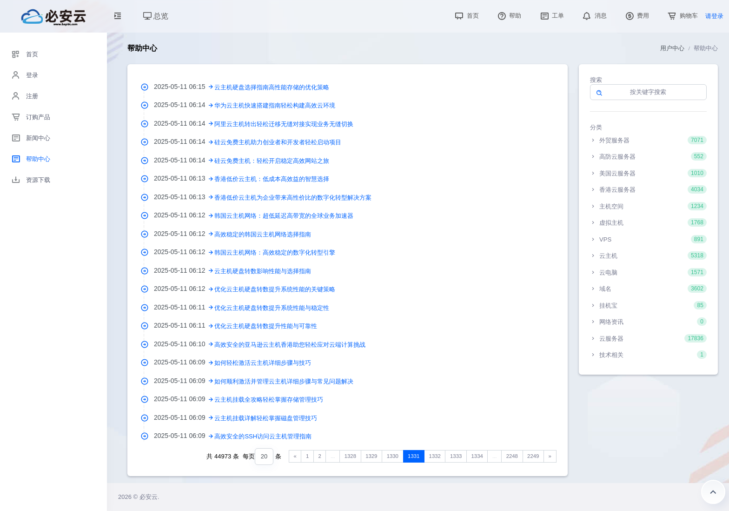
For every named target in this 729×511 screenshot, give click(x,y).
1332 (435, 456)
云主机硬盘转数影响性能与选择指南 (262, 271)
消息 (594, 15)
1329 (371, 456)
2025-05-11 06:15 (184, 86)
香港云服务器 (648, 189)
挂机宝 (648, 305)
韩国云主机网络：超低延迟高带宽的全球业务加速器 (283, 215)
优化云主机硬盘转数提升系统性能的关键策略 (274, 289)
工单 (551, 15)
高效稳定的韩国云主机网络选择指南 (262, 234)
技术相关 (648, 354)
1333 (456, 456)
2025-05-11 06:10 (184, 344)
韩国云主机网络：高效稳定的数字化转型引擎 (274, 252)
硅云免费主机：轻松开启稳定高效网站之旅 (271, 160)
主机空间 (648, 206)
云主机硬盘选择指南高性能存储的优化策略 (271, 87)
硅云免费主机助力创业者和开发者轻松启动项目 (277, 142)
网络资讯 (648, 321)
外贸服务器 (648, 140)
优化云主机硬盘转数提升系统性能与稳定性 (271, 307)
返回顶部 (713, 492)
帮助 (509, 15)
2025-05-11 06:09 (184, 362)
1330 (392, 456)
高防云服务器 (648, 156)
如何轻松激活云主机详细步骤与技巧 (262, 362)
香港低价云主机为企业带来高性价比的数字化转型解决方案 (292, 197)
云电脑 (648, 272)
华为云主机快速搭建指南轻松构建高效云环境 (274, 105)
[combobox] (264, 456)
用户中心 (672, 48)
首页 (466, 15)
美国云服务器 (648, 173)
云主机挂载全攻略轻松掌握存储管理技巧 (268, 399)
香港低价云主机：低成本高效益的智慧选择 (271, 178)
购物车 (682, 15)
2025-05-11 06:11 (184, 307)
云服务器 (648, 338)
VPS (648, 239)
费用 (636, 15)
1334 (477, 456)
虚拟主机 (648, 222)
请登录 (714, 16)
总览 (155, 16)
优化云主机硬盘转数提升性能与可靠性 (265, 326)
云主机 (648, 255)
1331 (413, 456)
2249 (533, 456)
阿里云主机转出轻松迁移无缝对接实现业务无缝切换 (283, 124)
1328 (350, 456)
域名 (648, 288)
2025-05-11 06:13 (184, 178)
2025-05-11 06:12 (184, 215)
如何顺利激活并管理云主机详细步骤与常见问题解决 (283, 381)
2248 (512, 456)
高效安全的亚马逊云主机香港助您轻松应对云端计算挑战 (289, 344)
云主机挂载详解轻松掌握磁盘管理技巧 (265, 418)
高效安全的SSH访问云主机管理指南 (262, 436)
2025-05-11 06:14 (184, 104)
